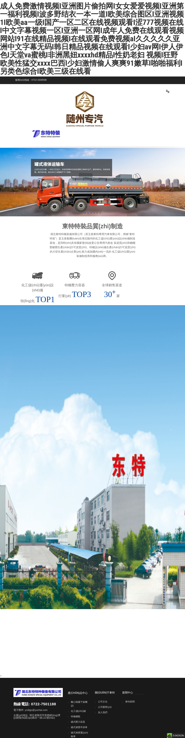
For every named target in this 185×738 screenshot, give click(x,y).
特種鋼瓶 (75, 716)
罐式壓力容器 (78, 721)
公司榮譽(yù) (104, 707)
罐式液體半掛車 (79, 727)
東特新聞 (130, 701)
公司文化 (102, 701)
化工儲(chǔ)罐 (78, 711)
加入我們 (102, 712)
